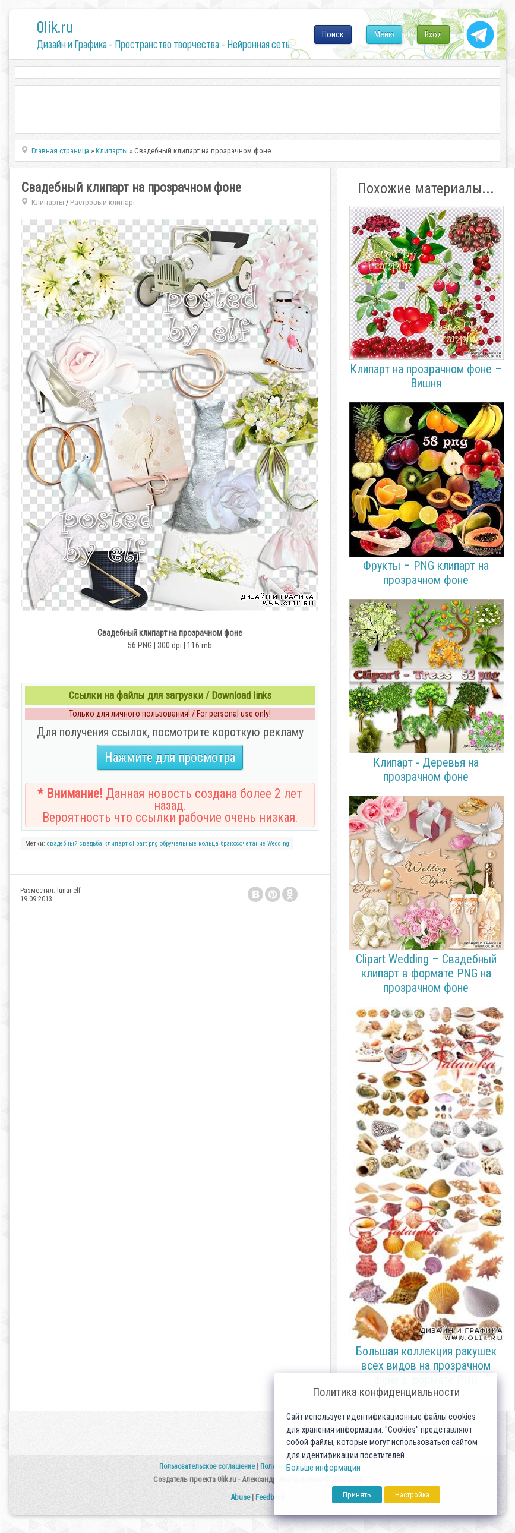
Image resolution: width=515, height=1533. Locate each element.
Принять (357, 1494)
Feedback (270, 1497)
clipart (138, 843)
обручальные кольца (189, 843)
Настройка (412, 1494)
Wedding (278, 843)
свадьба (91, 843)
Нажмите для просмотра (170, 757)
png (153, 843)
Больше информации (323, 1468)
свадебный (62, 843)
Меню (384, 34)
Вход (433, 34)
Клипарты (47, 202)
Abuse (240, 1497)
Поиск (333, 34)
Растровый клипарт (102, 202)
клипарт (116, 843)
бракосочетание (243, 843)
